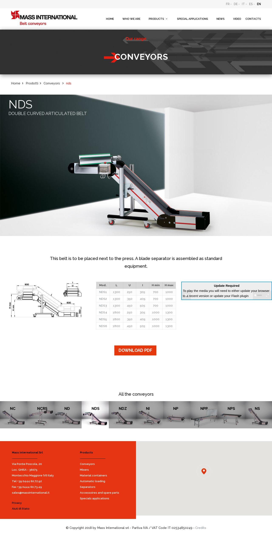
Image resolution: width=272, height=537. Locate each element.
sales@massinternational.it (31, 492)
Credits (200, 528)
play (186, 295)
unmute (255, 295)
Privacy (17, 502)
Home (15, 83)
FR (228, 4)
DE (236, 4)
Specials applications (94, 498)
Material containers (93, 475)
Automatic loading (92, 481)
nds (68, 83)
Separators (87, 487)
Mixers (84, 469)
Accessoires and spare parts (99, 492)
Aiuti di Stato (21, 508)
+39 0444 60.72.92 (29, 481)
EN (259, 4)
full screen (267, 295)
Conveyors (87, 464)
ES (251, 4)
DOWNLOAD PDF (135, 350)
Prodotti (32, 83)
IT (243, 4)
